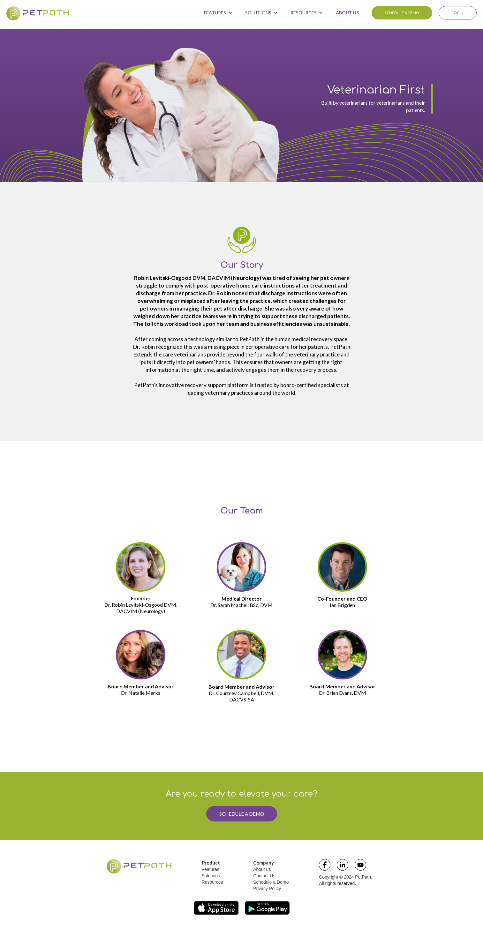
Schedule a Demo (271, 882)
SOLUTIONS (258, 12)
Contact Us (264, 875)
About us (262, 869)
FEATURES (215, 12)
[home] (37, 13)
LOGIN (458, 12)
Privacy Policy (267, 888)
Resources (212, 882)
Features (210, 869)
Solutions (211, 875)
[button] (218, 12)
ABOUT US (347, 12)
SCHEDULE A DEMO (402, 12)
